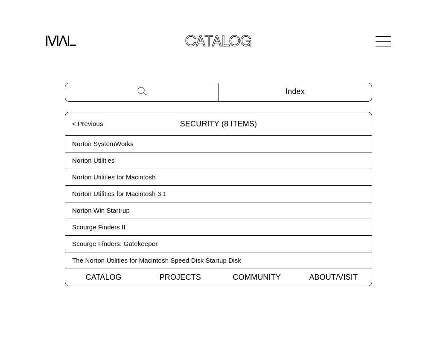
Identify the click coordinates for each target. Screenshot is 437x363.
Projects (180, 277)
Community (257, 277)
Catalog (104, 277)
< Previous (87, 123)
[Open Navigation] (383, 41)
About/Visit (333, 277)
